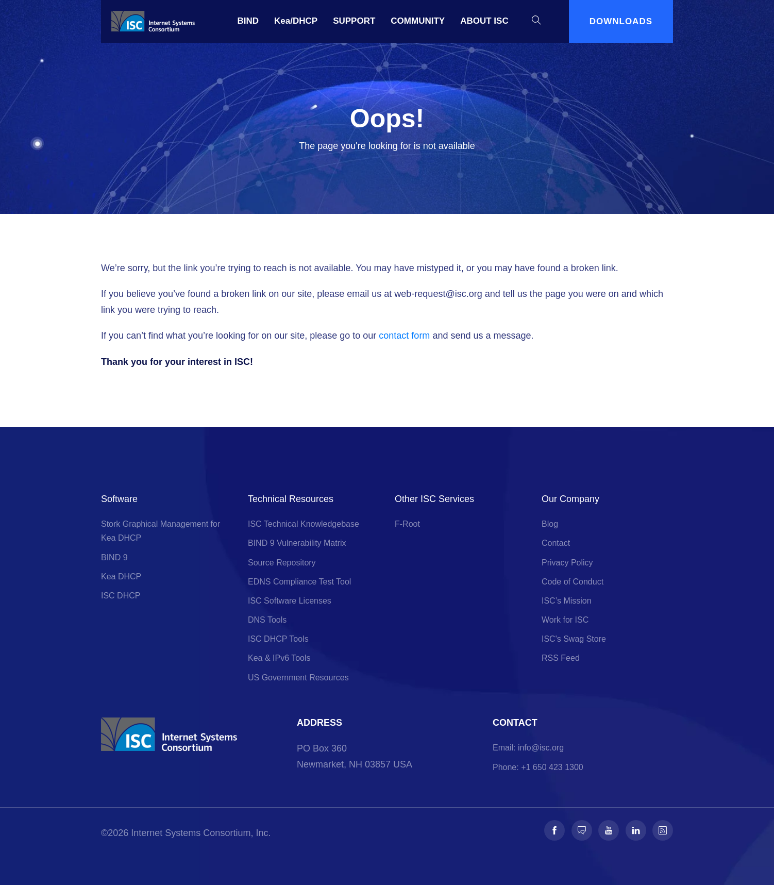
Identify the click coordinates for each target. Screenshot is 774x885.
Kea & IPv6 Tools (279, 658)
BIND (248, 21)
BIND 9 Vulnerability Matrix (297, 543)
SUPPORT (354, 21)
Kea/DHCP (295, 21)
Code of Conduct (572, 581)
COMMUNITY (418, 21)
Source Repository (282, 562)
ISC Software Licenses (289, 600)
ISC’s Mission (567, 600)
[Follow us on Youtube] (608, 830)
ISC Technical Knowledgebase (303, 524)
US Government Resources (298, 677)
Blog (550, 524)
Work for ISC (565, 619)
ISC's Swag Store (574, 638)
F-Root (407, 524)
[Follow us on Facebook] (554, 830)
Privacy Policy (567, 562)
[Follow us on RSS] (662, 830)
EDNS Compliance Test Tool (299, 581)
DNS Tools (267, 619)
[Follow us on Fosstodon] (581, 830)
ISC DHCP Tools (278, 638)
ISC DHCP (120, 595)
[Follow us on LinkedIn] (636, 830)
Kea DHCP (121, 576)
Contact (556, 543)
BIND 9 (114, 557)
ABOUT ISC (484, 21)
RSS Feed (561, 658)
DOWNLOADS (621, 21)
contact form (404, 335)
